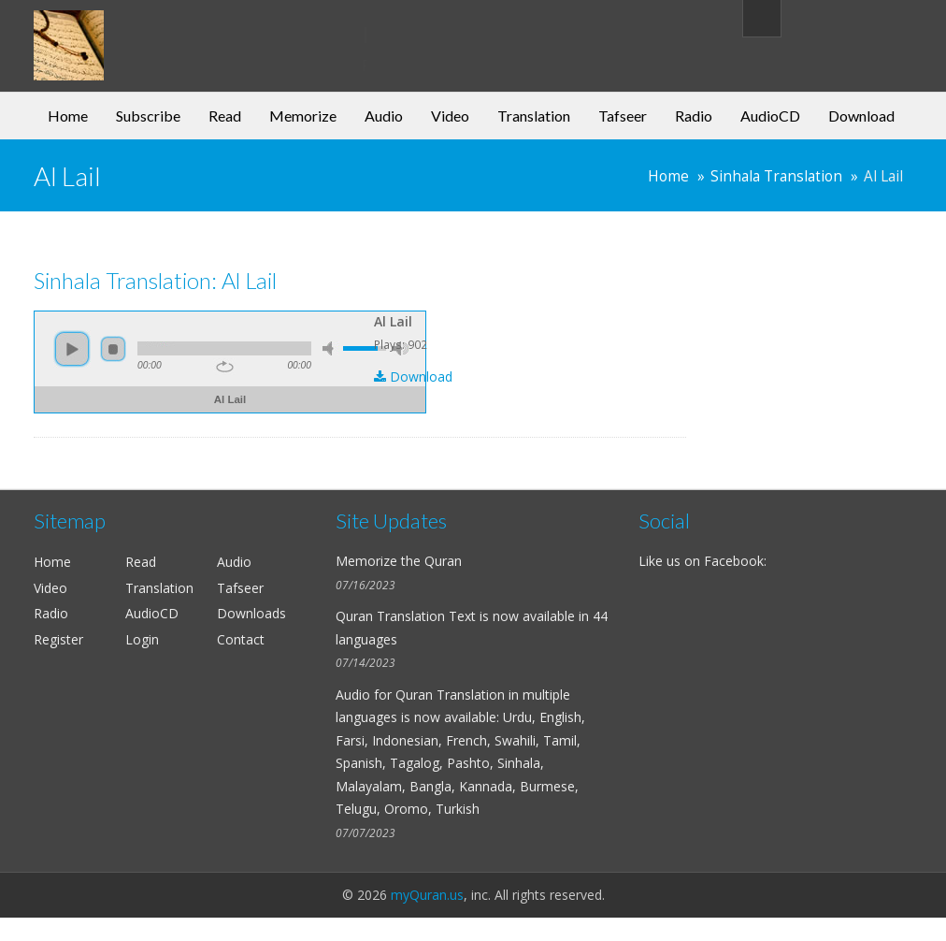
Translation (533, 115)
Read (224, 115)
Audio (384, 115)
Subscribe (148, 115)
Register (58, 639)
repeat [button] (224, 366)
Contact (241, 639)
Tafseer (622, 115)
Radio (693, 115)
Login (142, 639)
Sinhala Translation (776, 176)
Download (861, 115)
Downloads (251, 613)
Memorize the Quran (399, 561)
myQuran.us (427, 895)
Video (450, 115)
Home (68, 115)
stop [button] (113, 349)
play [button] (72, 349)
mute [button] (330, 348)
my (185, 32)
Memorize (303, 115)
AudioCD (770, 115)
